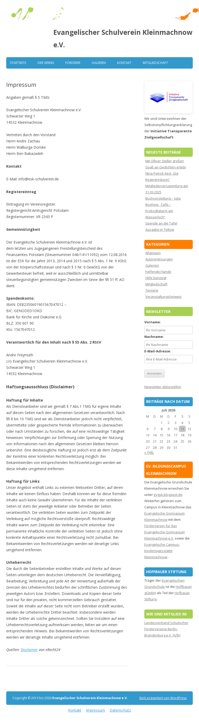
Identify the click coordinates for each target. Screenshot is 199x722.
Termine (151, 290)
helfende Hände (158, 271)
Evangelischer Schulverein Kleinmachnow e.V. (122, 38)
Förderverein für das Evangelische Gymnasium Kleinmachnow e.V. (164, 532)
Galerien (99, 63)
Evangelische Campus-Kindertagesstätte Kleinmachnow (162, 550)
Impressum (95, 710)
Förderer (72, 63)
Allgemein (153, 253)
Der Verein (46, 63)
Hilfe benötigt (155, 277)
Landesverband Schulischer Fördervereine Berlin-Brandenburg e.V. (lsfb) (166, 629)
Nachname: (154, 336)
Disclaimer (29, 649)
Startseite (18, 63)
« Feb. (149, 452)
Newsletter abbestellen (162, 386)
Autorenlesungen (159, 259)
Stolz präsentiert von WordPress (163, 698)
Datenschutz (120, 710)
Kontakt (124, 63)
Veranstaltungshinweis (163, 296)
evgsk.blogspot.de (168, 494)
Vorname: (152, 322)
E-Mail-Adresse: (157, 351)
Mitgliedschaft (155, 63)
